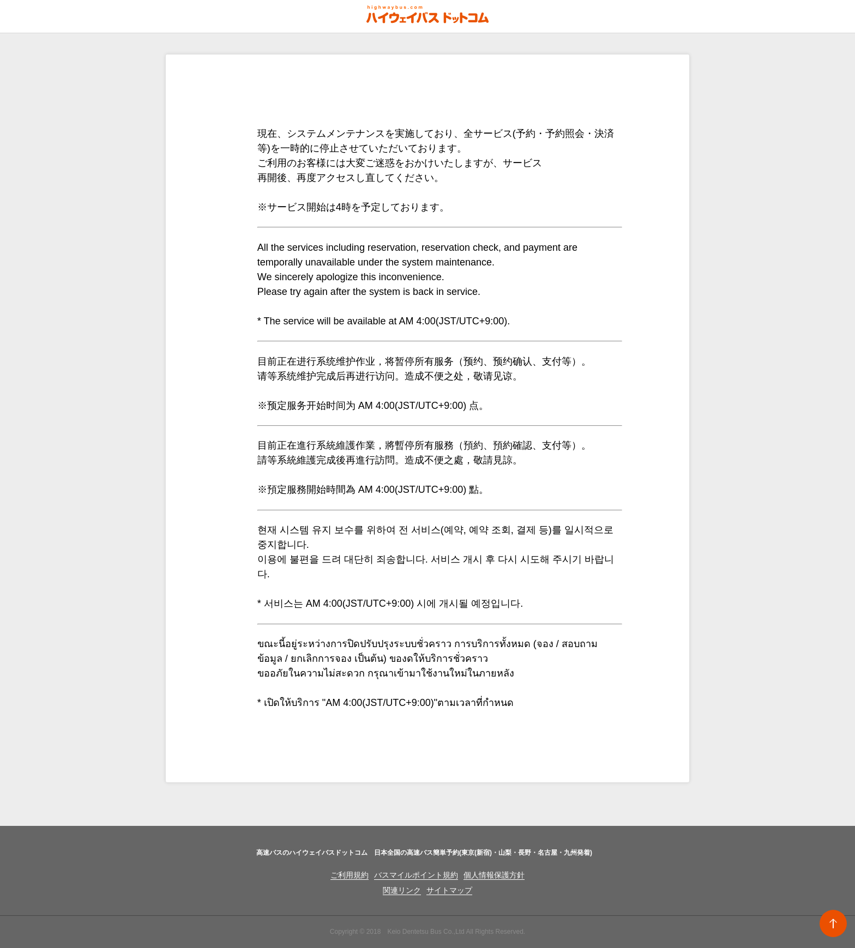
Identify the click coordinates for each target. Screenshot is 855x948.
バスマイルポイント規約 (416, 875)
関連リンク (402, 890)
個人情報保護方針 (494, 875)
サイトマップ (449, 890)
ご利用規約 (349, 875)
